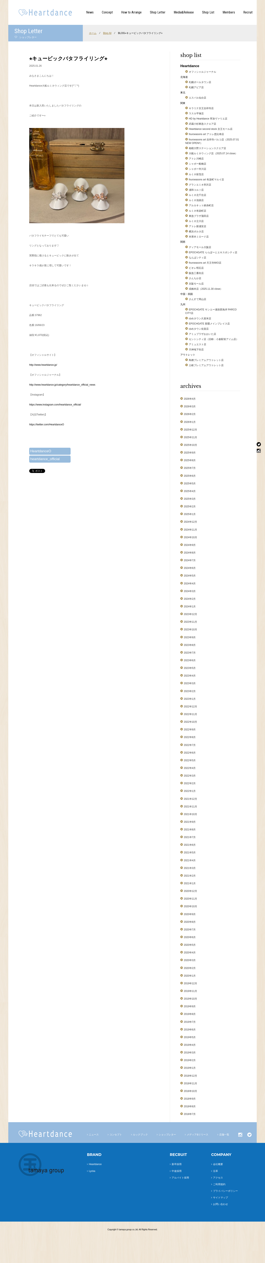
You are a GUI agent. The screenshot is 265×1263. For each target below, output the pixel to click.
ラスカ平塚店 (196, 113)
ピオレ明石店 (196, 268)
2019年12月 (190, 983)
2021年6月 (190, 844)
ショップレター (167, 1134)
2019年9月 (190, 1006)
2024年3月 (190, 591)
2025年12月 (190, 429)
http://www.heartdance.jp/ (43, 364)
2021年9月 (190, 821)
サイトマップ (220, 1197)
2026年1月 (190, 422)
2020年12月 (190, 891)
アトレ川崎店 (196, 158)
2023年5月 (190, 668)
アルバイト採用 (180, 1177)
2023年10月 (190, 629)
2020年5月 (190, 944)
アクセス (218, 1177)
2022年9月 (190, 729)
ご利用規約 (219, 1184)
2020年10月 (190, 906)
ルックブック (140, 1134)
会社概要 (218, 1164)
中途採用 (177, 1171)
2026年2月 (190, 414)
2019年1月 (190, 1067)
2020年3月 (190, 960)
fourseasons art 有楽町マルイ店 (206, 179)
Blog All (107, 33)
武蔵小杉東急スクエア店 (202, 123)
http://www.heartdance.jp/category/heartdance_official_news (62, 384)
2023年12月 (190, 614)
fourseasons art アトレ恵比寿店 (206, 134)
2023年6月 (190, 660)
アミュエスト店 (197, 344)
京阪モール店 (196, 283)
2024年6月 (190, 568)
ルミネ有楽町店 (197, 210)
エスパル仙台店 (197, 97)
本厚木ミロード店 (199, 236)
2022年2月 (190, 783)
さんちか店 (195, 278)
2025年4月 (190, 491)
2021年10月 (190, 814)
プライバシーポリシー (225, 1190)
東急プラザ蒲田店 (199, 216)
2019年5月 (190, 1037)
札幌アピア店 (196, 87)
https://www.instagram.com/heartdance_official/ (55, 404)
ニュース (94, 1134)
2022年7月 (190, 745)
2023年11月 (190, 621)
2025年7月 (190, 468)
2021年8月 (190, 829)
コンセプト (116, 1134)
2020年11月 (190, 898)
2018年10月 (190, 1091)
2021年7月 (190, 837)
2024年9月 (190, 545)
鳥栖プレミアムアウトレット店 (206, 360)
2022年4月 (190, 768)
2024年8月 (190, 552)
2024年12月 (190, 521)
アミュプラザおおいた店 (202, 334)
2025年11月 (190, 437)
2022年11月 (190, 714)
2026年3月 (190, 406)
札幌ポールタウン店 (200, 82)
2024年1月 (190, 606)
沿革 (215, 1171)
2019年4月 (190, 1044)
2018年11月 (190, 1083)
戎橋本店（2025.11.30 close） (206, 288)
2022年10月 (190, 721)
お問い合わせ (220, 1204)
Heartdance (95, 1164)
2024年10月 (190, 537)
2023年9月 (190, 637)
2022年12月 (190, 706)
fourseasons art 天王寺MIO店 (205, 262)
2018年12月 (190, 1075)
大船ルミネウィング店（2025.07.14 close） (213, 153)
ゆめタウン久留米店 (200, 318)
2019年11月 (190, 991)
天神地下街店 (196, 349)
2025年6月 (190, 475)
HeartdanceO (40, 451)
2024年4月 (190, 583)
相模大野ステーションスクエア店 (207, 148)
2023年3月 (190, 683)
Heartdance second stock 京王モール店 (210, 129)
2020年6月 (190, 937)
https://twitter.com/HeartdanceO (46, 424)
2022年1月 (190, 791)
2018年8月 (190, 1106)
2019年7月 (190, 1022)
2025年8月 (190, 460)
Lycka (92, 1171)
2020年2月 (190, 968)
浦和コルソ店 (196, 189)
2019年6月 (190, 1029)
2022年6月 (190, 752)
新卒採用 (177, 1164)
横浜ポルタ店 (196, 231)
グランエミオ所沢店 (200, 184)
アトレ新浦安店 (197, 226)
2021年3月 (190, 868)
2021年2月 (190, 875)
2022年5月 (190, 760)
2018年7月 (190, 1114)
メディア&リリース (197, 1134)
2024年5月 (190, 575)
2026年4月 (190, 398)
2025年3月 (190, 498)
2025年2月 (190, 506)
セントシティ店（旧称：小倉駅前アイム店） (213, 339)
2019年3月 (190, 1052)
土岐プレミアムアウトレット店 (206, 365)
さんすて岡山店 (197, 299)
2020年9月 (190, 914)
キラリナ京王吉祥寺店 (201, 108)
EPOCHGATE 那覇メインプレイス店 (209, 323)
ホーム (92, 33)
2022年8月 (190, 737)
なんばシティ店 (197, 257)
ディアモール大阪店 (200, 247)
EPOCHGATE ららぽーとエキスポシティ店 (213, 252)
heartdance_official (45, 459)
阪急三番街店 (196, 273)
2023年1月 (190, 698)
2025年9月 (190, 452)
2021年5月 (190, 852)
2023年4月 (190, 675)
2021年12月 (190, 798)
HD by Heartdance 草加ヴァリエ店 (208, 118)
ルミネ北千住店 (197, 195)
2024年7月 (190, 560)
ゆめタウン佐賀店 (199, 328)
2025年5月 (190, 483)
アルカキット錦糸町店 (201, 205)
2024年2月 (190, 598)
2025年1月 (190, 514)
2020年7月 (190, 929)
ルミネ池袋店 (196, 200)
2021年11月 (190, 806)
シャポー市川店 (197, 169)
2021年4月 (190, 860)
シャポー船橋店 (197, 163)
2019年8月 (190, 1014)
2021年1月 (190, 883)
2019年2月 (190, 1060)
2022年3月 (190, 775)
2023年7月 (190, 652)
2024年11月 (190, 529)
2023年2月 (190, 691)
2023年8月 (190, 645)
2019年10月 (190, 998)
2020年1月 (190, 975)
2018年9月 (190, 1098)
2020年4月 (190, 952)
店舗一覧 (224, 1134)
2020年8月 (190, 921)
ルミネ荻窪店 (196, 174)
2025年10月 (190, 445)
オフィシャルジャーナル (202, 71)
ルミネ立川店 (196, 221)
